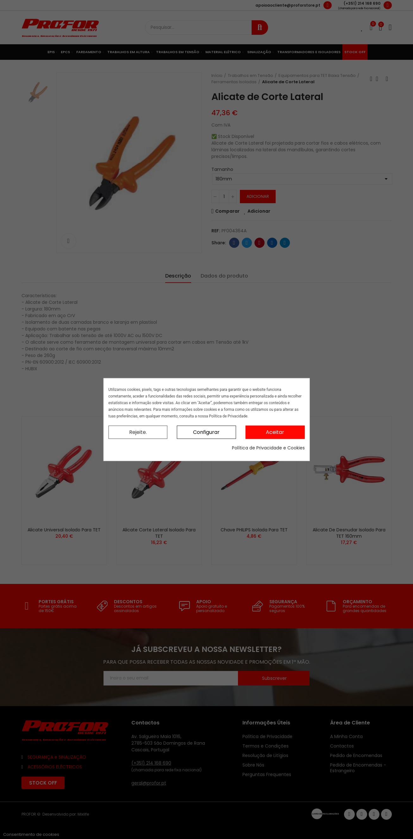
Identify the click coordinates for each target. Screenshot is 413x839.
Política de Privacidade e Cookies (268, 448)
